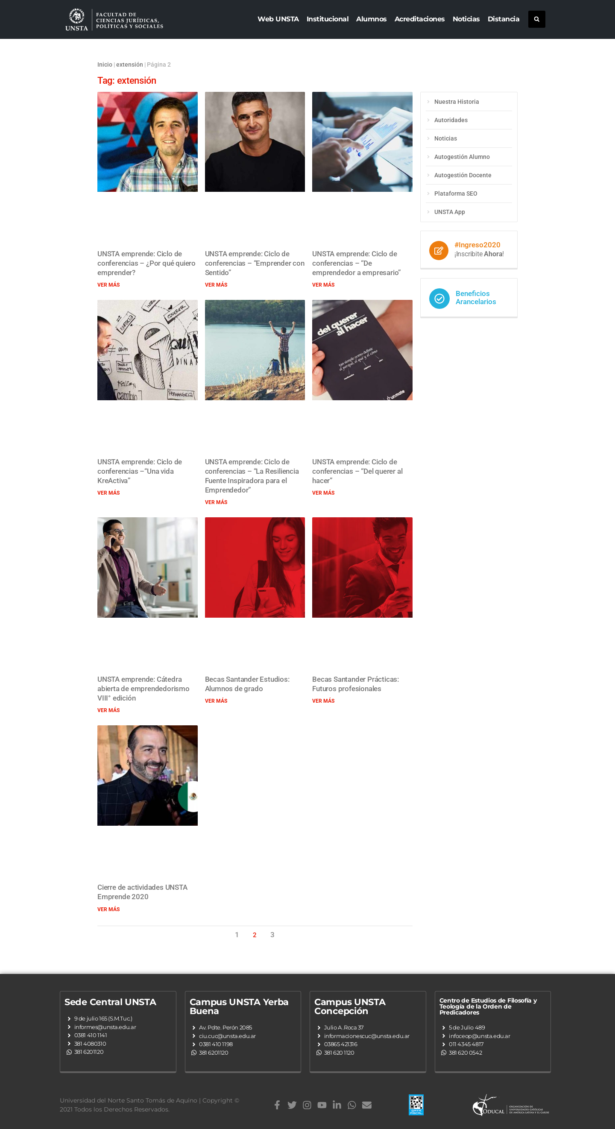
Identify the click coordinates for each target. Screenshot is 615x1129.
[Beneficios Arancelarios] (439, 298)
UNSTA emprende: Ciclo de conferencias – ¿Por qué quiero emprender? (146, 263)
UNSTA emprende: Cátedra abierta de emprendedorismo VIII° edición (143, 688)
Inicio (104, 64)
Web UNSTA (278, 19)
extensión (129, 64)
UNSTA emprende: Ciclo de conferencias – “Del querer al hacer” (357, 471)
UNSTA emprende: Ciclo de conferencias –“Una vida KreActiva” (139, 471)
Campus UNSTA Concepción (349, 1006)
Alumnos (371, 19)
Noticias (466, 19)
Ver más (108, 285)
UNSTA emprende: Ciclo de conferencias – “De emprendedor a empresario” (356, 263)
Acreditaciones (420, 19)
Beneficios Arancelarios (476, 297)
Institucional (328, 19)
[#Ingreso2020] (438, 250)
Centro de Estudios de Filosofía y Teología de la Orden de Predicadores (488, 1006)
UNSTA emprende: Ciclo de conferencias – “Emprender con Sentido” (255, 263)
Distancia (504, 19)
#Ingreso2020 (477, 244)
